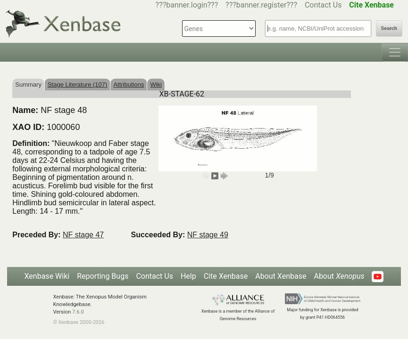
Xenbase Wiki (47, 276)
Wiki (156, 84)
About (339, 276)
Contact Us (323, 4)
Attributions (128, 84)
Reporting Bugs (102, 276)
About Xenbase (280, 276)
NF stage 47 (83, 235)
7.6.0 (78, 312)
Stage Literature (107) (77, 84)
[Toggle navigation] (395, 52)
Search (389, 28)
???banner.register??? (261, 4)
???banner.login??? (187, 4)
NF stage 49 (207, 235)
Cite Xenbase (226, 276)
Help (188, 276)
